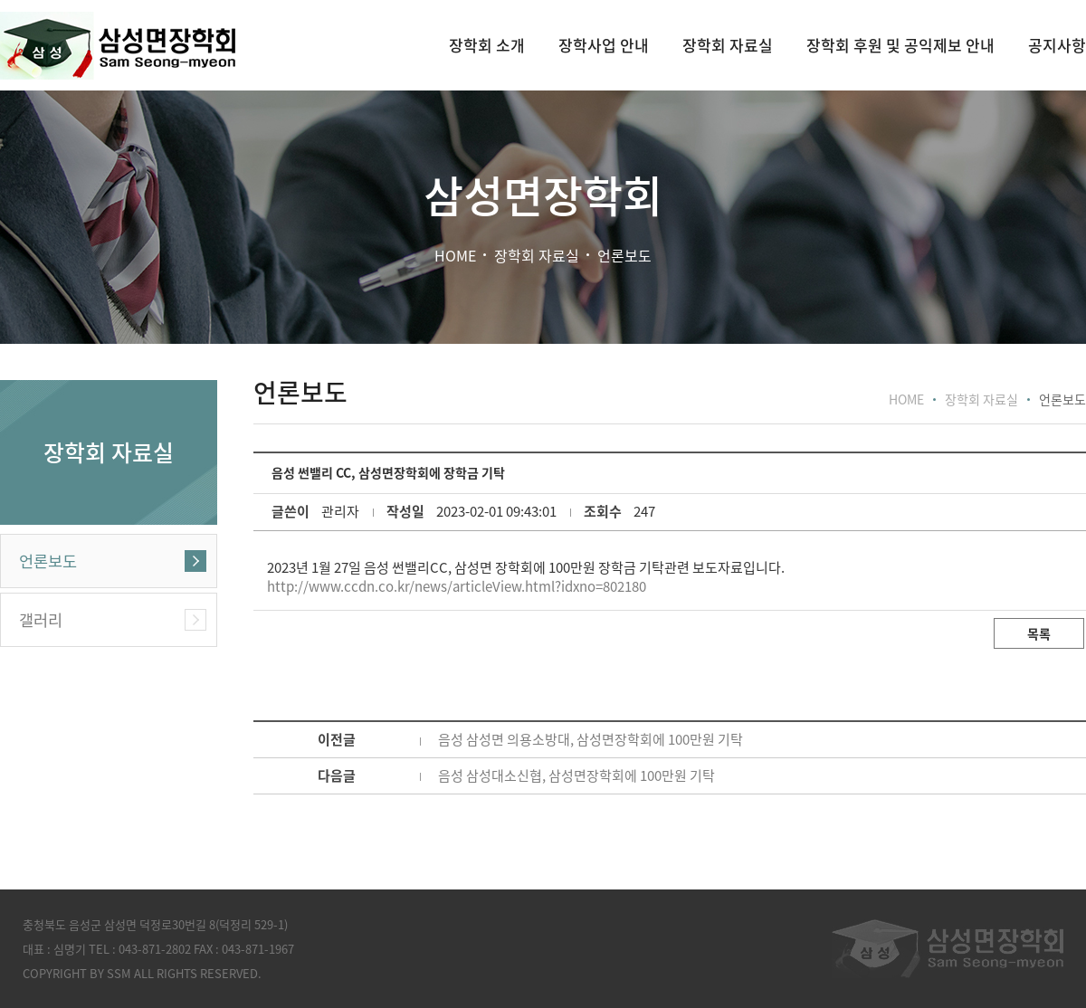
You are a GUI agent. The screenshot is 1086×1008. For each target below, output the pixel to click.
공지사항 (1057, 44)
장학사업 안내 (603, 44)
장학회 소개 (487, 44)
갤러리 (40, 620)
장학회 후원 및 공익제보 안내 (900, 44)
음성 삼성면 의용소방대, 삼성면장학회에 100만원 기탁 (590, 739)
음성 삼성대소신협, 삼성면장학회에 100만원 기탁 (576, 775)
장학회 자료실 (727, 44)
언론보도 (48, 561)
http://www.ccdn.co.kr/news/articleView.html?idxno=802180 (456, 586)
